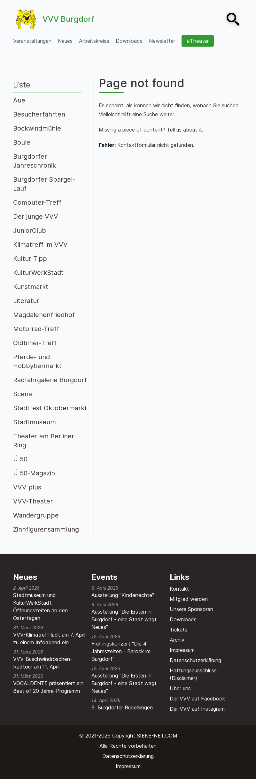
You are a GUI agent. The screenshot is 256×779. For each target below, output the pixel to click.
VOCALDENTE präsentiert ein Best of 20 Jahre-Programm (48, 687)
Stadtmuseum (34, 422)
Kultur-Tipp (30, 258)
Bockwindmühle (37, 128)
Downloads (183, 619)
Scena (22, 394)
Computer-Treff (37, 202)
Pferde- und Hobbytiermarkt (37, 361)
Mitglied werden (189, 599)
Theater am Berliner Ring (43, 440)
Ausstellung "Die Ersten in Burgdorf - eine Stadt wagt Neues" (124, 619)
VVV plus (27, 487)
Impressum (182, 650)
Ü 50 (20, 459)
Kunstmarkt (30, 287)
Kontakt (179, 589)
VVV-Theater (33, 501)
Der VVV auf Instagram (197, 709)
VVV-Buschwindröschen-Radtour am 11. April (42, 663)
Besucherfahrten (39, 114)
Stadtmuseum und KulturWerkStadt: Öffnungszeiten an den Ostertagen (40, 606)
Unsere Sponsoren (191, 609)
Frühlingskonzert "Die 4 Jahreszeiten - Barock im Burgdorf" (121, 651)
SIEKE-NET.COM (157, 735)
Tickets (178, 629)
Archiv (177, 640)
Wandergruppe (36, 515)
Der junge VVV (35, 216)
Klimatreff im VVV (40, 244)
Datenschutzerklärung (195, 660)
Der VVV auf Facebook (197, 698)
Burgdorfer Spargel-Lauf (44, 184)
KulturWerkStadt (38, 272)
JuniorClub (29, 230)
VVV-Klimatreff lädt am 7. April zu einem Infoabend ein (49, 639)
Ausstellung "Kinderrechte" (122, 595)
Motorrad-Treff (36, 329)
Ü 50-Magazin (34, 473)
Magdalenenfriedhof (44, 315)
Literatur (26, 301)
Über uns (180, 688)
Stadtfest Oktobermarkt (50, 408)
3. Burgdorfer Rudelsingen (122, 707)
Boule (21, 142)
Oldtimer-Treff (35, 343)
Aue (19, 100)
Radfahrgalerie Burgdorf (50, 380)
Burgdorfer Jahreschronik (34, 161)
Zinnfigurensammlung (46, 529)
